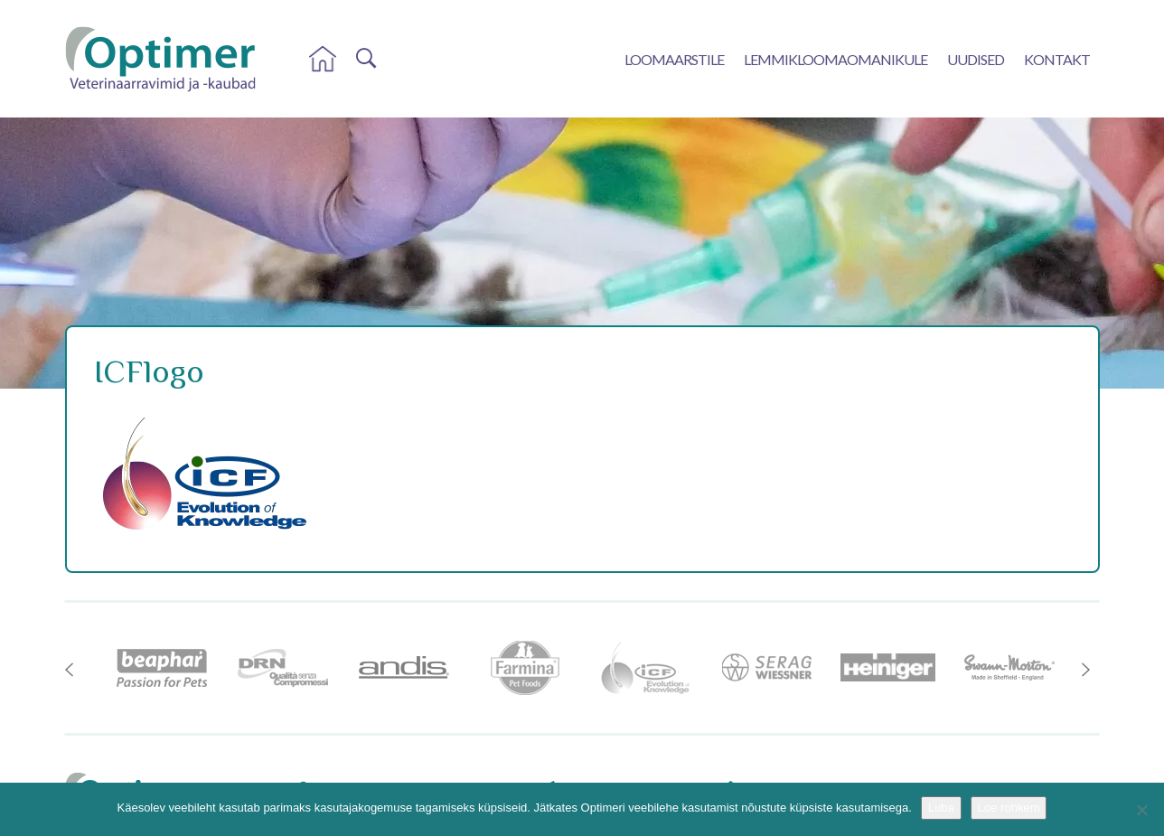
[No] (1141, 810)
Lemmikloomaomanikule (835, 59)
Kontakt (1057, 59)
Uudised (975, 59)
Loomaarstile (674, 59)
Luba (941, 807)
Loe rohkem (1009, 807)
